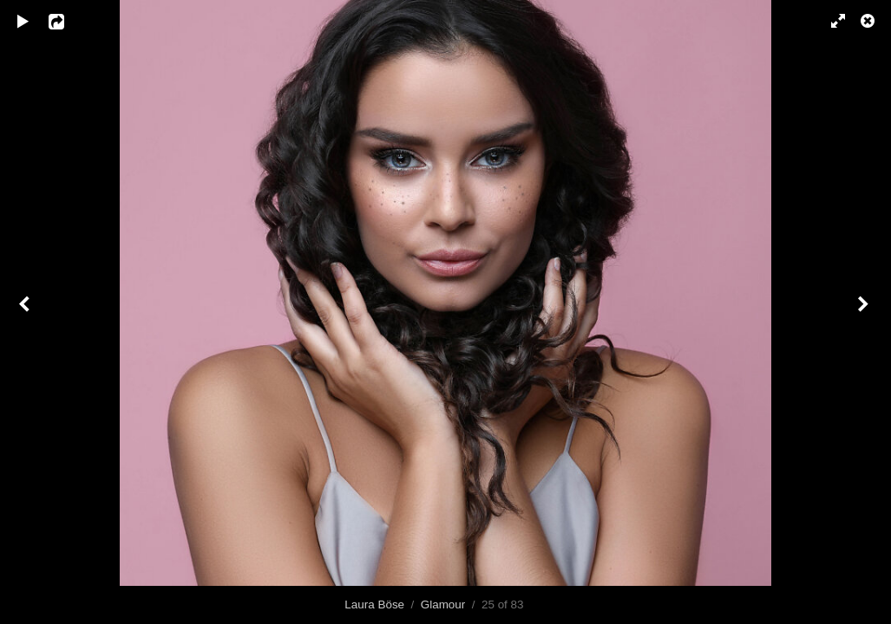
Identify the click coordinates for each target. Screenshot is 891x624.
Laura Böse (374, 604)
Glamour (443, 604)
